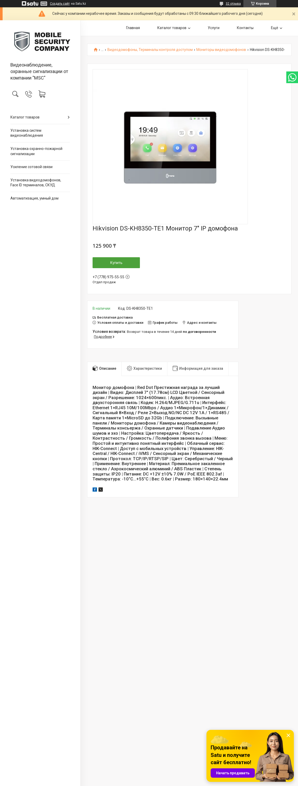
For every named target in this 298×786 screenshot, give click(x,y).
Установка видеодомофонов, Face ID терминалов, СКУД (35, 182)
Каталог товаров (25, 117)
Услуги (213, 28)
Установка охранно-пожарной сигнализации (36, 151)
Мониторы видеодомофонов (221, 50)
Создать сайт (60, 3)
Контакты (245, 28)
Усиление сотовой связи (31, 167)
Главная (133, 28)
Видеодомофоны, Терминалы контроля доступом (150, 50)
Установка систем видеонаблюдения (26, 133)
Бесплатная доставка (115, 317)
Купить (116, 263)
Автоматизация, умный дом (34, 198)
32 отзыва (233, 3)
